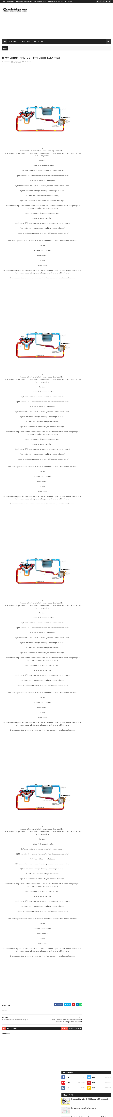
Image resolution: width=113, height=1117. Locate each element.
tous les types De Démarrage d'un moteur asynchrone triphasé (97, 102)
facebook (70, 1029)
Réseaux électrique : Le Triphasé (97, 119)
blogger (56, 1029)
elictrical (82, 140)
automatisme (96, 149)
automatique (82, 149)
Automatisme (38, 41)
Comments (102, 129)
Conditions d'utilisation (53, 2)
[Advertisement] (70, 21)
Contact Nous (19, 2)
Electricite (13, 41)
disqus (64, 1029)
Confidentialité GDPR (66, 2)
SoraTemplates (12, 1114)
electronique (95, 153)
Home (3, 2)
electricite (27, 62)
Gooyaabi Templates (31, 1114)
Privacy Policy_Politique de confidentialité (35, 2)
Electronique (25, 41)
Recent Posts (86, 129)
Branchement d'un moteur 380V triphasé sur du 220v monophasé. (97, 85)
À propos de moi (10, 2)
